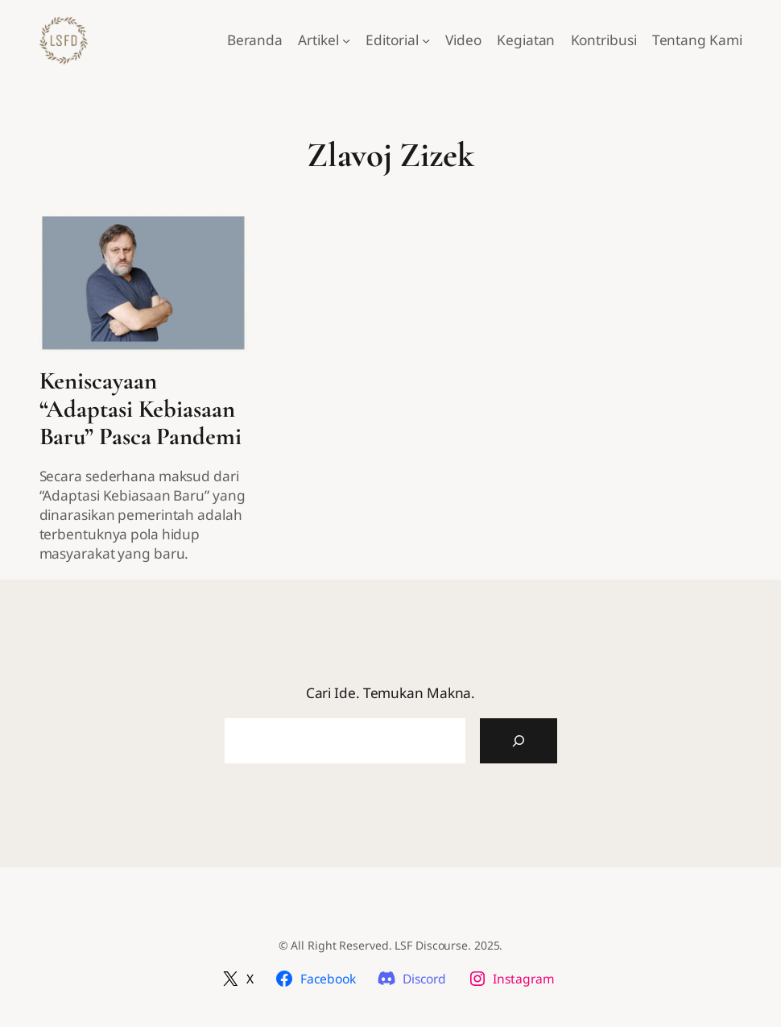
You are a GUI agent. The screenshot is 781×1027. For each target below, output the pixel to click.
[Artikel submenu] (346, 40)
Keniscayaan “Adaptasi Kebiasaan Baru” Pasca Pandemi (140, 409)
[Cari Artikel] (518, 740)
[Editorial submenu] (426, 40)
